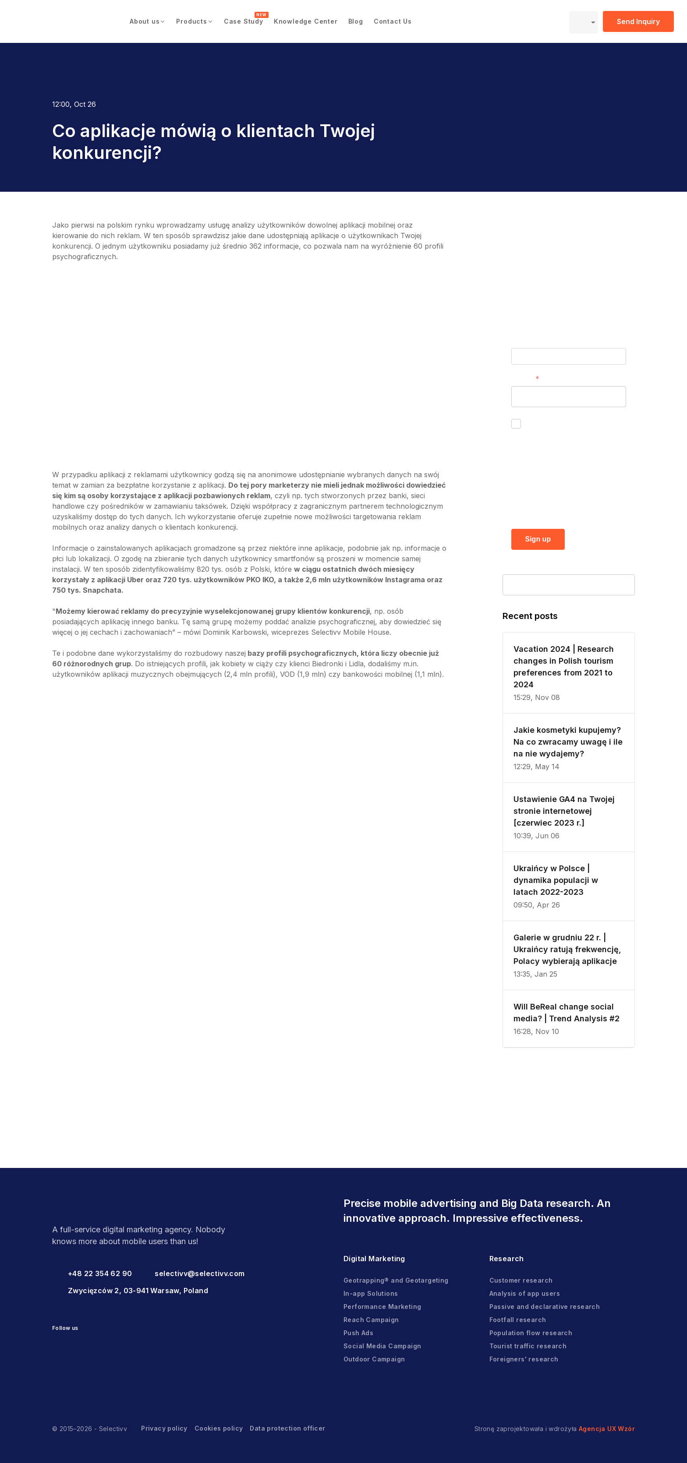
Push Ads (358, 1332)
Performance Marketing (382, 1306)
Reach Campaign (371, 1319)
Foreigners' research (524, 1359)
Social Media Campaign (382, 1346)
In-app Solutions (371, 1293)
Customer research (521, 1280)
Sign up (538, 539)
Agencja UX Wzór (607, 1428)
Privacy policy (164, 1428)
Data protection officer (287, 1428)
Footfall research (517, 1319)
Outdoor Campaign (374, 1359)
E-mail (521, 378)
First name (529, 340)
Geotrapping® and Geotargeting (396, 1280)
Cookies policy (219, 1428)
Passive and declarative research (544, 1306)
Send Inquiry (638, 21)
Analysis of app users (524, 1293)
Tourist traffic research (528, 1346)
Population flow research (531, 1332)
